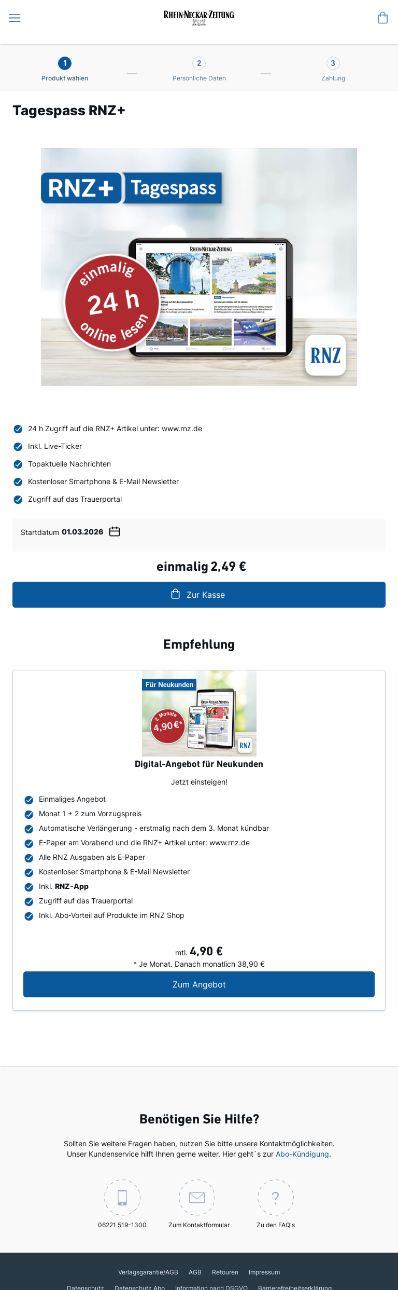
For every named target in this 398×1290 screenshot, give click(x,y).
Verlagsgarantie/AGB (148, 1272)
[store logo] (199, 17)
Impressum (264, 1272)
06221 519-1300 (122, 1204)
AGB (195, 1272)
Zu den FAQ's (276, 1204)
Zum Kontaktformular (199, 1204)
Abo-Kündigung (302, 1153)
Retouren (225, 1272)
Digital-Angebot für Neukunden (199, 765)
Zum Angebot (260, 984)
